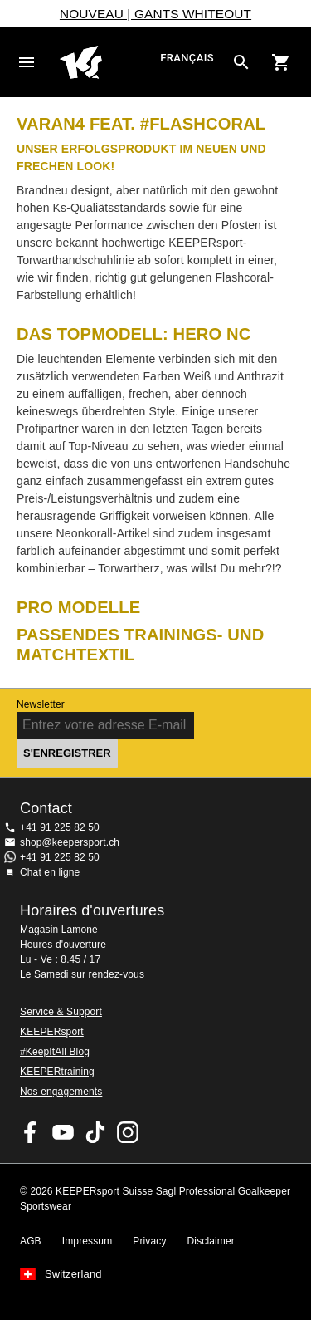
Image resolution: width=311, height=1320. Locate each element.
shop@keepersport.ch (69, 842)
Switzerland (73, 1274)
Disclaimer (211, 1241)
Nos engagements (61, 1091)
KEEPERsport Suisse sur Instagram (127, 1132)
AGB (30, 1241)
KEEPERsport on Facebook (30, 1132)
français (187, 58)
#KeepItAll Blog (55, 1051)
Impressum (87, 1241)
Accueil (108, 62)
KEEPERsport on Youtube (63, 1132)
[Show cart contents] (281, 62)
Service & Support (61, 1012)
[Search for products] (241, 62)
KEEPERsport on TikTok (95, 1132)
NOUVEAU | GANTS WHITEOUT (155, 14)
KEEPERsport (52, 1032)
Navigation (26, 62)
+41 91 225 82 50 (60, 827)
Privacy (149, 1241)
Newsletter (41, 704)
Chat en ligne (50, 872)
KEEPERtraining (57, 1071)
